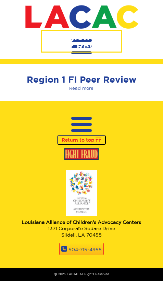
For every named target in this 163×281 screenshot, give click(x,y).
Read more (81, 88)
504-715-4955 (85, 249)
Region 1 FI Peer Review (81, 79)
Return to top (81, 140)
